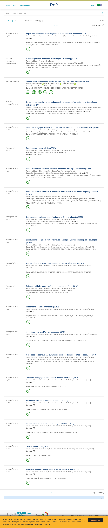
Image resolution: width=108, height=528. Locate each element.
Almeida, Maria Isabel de (34, 84)
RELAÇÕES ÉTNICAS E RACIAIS (36, 177)
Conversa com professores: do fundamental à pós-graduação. (50, 221)
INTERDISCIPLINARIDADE (58, 432)
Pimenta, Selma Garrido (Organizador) (85, 36)
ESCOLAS (75, 134)
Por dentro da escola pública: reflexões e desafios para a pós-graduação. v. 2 (55, 173)
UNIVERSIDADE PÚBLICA (55, 177)
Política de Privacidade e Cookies (37, 524)
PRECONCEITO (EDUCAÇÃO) (65, 316)
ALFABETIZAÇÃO (76, 361)
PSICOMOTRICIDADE (55, 293)
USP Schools (25, 5)
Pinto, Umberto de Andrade (83, 109)
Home (8, 5)
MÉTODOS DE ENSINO (57, 249)
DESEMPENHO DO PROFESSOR (52, 88)
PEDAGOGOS (36, 113)
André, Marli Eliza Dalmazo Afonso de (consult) (59, 309)
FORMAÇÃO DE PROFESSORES (36, 44)
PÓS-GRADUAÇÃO (94, 175)
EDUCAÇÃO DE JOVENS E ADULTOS (43, 272)
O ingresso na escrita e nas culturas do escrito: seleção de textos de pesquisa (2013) (61, 355)
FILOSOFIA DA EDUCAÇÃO (40, 341)
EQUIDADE (68, 175)
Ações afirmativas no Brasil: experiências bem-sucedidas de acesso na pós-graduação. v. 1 (60, 199)
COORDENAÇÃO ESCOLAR (56, 42)
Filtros (8, 21)
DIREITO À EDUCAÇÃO (94, 42)
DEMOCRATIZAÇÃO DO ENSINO (60, 341)
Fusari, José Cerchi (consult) (35, 309)
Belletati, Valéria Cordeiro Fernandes (42, 109)
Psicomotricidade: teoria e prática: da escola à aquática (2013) (52, 286)
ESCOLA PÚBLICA (37, 155)
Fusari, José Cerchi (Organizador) (36, 36)
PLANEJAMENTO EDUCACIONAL (64, 223)
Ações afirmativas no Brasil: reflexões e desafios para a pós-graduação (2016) (58, 169)
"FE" (17, 21)
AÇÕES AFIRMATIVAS (39, 175)
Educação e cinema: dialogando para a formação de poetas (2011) (53, 469)
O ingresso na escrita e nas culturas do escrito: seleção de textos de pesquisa (55, 359)
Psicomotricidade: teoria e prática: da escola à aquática (48, 290)
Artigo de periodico (12, 81)
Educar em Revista (37, 86)
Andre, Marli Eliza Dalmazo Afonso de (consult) (59, 449)
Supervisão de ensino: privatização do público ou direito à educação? (53, 63)
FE (34, 38)
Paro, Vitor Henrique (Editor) (66, 130)
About (15, 5)
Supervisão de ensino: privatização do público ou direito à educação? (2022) (57, 34)
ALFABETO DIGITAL (89, 361)
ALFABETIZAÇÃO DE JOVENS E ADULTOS (78, 272)
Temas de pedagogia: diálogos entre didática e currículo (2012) (52, 378)
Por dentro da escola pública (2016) (41, 148)
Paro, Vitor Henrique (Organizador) (86, 334)
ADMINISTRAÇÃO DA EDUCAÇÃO (75, 42)
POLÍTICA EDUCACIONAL (78, 341)
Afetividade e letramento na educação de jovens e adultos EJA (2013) (55, 263)
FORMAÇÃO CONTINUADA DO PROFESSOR (46, 478)
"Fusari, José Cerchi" (32, 21)
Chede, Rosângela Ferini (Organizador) (60, 36)
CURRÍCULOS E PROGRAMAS (41, 134)
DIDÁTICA (63, 386)
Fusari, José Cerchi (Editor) (34, 130)
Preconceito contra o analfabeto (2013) (42, 307)
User (92, 5)
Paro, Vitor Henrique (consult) (84, 309)
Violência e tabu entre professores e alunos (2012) (47, 400)
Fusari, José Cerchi (32, 61)
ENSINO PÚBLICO (52, 44)
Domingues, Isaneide (80, 107)
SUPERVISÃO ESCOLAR (39, 42)
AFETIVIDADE (60, 272)
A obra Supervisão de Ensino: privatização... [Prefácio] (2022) (51, 59)
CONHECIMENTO (71, 432)
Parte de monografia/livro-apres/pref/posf (12, 61)
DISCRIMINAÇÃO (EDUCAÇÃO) (84, 316)
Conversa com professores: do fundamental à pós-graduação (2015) (54, 217)
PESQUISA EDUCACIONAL (80, 175)
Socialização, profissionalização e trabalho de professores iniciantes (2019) (57, 81)
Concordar (95, 520)
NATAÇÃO (66, 293)
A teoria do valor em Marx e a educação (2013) (45, 332)
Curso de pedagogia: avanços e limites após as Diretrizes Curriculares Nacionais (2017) (62, 127)
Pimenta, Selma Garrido (46, 61)
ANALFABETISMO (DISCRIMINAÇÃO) (44, 316)
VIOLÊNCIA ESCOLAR (39, 409)
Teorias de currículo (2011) (37, 446)
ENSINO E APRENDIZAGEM (40, 249)
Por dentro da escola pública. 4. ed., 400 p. (44, 152)
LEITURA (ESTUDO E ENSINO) (61, 361)
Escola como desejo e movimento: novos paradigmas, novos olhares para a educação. (58, 247)
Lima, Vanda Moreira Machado (64, 109)
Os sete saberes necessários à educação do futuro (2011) (50, 423)
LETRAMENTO (30, 318)
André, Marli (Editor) (50, 130)
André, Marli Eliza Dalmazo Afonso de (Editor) (58, 265)
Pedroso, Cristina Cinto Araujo (63, 107)
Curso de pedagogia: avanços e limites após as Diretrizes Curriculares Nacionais (56, 111)
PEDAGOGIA (55, 113)
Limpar (102, 20)
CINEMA (63, 478)
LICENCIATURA (37, 88)
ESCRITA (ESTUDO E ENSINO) (41, 361)
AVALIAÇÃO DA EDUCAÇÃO (55, 175)
